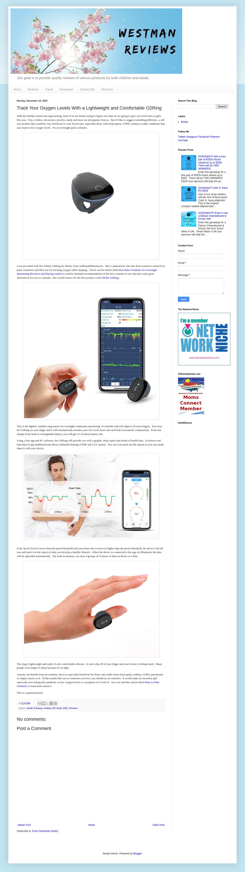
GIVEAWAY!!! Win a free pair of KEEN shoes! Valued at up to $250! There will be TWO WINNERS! (212, 162)
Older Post (158, 825)
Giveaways (66, 89)
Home (17, 89)
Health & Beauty (34, 708)
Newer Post (24, 825)
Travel (49, 89)
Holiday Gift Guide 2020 (56, 708)
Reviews (33, 89)
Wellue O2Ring (110, 277)
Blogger (137, 853)
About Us (107, 89)
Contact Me (87, 89)
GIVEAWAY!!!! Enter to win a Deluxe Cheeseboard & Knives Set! (213, 216)
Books (184, 121)
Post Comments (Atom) (45, 831)
